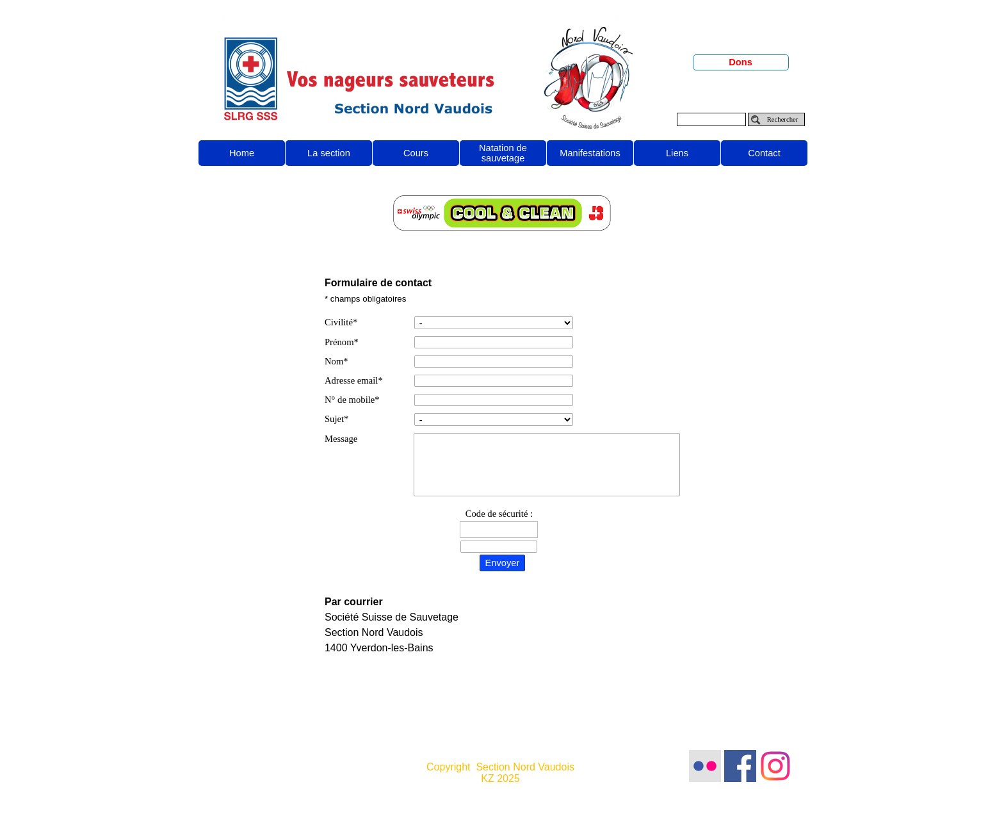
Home (241, 153)
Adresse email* (354, 380)
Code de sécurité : (499, 514)
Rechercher (782, 119)
